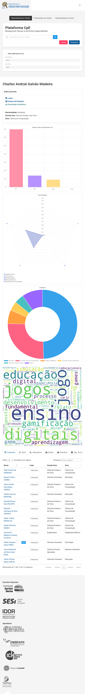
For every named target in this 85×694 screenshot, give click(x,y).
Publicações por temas (43, 18)
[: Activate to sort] (30, 465)
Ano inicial (8, 57)
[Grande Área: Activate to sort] (54, 465)
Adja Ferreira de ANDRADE (14, 470)
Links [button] (37, 465)
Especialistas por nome (64, 18)
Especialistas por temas (20, 18)
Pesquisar (74, 42)
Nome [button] (6, 465)
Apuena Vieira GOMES (12, 477)
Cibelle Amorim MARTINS (14, 489)
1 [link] (63, 550)
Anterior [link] (57, 550)
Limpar (63, 42)
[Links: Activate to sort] (39, 465)
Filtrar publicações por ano (16, 53)
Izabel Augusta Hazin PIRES (15, 530)
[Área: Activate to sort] (73, 465)
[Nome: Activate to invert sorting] (15, 465)
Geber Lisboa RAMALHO (13, 508)
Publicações (39, 470)
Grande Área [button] (51, 465)
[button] (79, 5)
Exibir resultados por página (17, 460)
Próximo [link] (70, 550)
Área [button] (67, 465)
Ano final (8, 64)
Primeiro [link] (48, 550)
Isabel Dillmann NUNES (13, 515)
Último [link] (78, 550)
